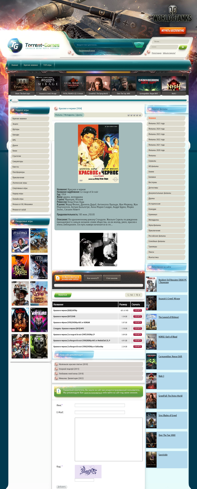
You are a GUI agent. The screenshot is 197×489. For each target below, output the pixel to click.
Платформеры (19, 172)
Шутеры (16, 129)
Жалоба (68, 279)
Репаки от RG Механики (23, 204)
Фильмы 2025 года (157, 123)
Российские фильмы (157, 236)
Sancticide (163, 454)
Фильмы (152, 155)
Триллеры (153, 246)
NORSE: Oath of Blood (168, 336)
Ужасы (151, 252)
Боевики (152, 177)
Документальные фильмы (160, 193)
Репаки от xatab (19, 209)
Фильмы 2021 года (157, 145)
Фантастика (154, 257)
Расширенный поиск (87, 50)
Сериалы (152, 161)
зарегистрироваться (93, 392)
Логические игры (20, 183)
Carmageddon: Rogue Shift (170, 356)
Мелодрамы (154, 220)
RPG (14, 140)
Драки (15, 145)
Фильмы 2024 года (157, 129)
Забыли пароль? (169, 53)
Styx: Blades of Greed (168, 415)
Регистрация (156, 53)
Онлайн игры (18, 199)
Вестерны (153, 182)
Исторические (154, 203)
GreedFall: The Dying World (170, 395)
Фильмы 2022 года (157, 139)
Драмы (152, 198)
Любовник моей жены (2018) (71, 373)
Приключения (18, 177)
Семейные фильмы (157, 241)
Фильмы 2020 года (157, 150)
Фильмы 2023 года (157, 134)
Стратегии (17, 156)
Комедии (152, 209)
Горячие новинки (31, 65)
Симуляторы (18, 161)
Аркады (16, 134)
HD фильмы (154, 166)
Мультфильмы (155, 225)
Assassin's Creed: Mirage (169, 298)
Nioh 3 (161, 376)
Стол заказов (111, 278)
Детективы (153, 187)
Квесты (16, 167)
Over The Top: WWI (167, 435)
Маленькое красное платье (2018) (73, 364)
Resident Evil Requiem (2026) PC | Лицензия (173, 281)
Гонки (15, 150)
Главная (15, 65)
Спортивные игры (20, 188)
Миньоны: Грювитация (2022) (71, 378)
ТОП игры (47, 65)
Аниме (151, 171)
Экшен (15, 124)
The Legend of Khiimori (169, 317)
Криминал (153, 214)
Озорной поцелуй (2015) (69, 369)
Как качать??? (93, 278)
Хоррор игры (18, 193)
